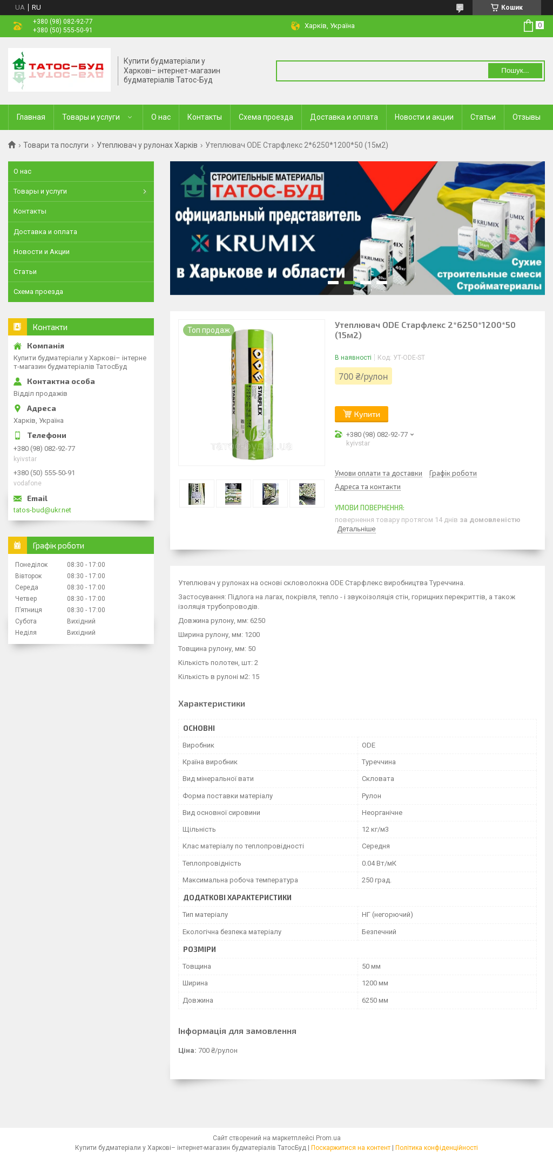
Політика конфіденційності (436, 1148)
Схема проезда (266, 117)
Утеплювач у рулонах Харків (147, 145)
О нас (161, 117)
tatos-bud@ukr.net (42, 510)
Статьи (483, 117)
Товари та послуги (56, 145)
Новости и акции (424, 117)
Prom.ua (328, 1138)
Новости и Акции (42, 252)
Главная (31, 117)
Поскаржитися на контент (350, 1148)
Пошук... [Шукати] (515, 70)
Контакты (204, 117)
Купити (367, 414)
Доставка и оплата (344, 117)
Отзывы (526, 117)
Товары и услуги (91, 117)
